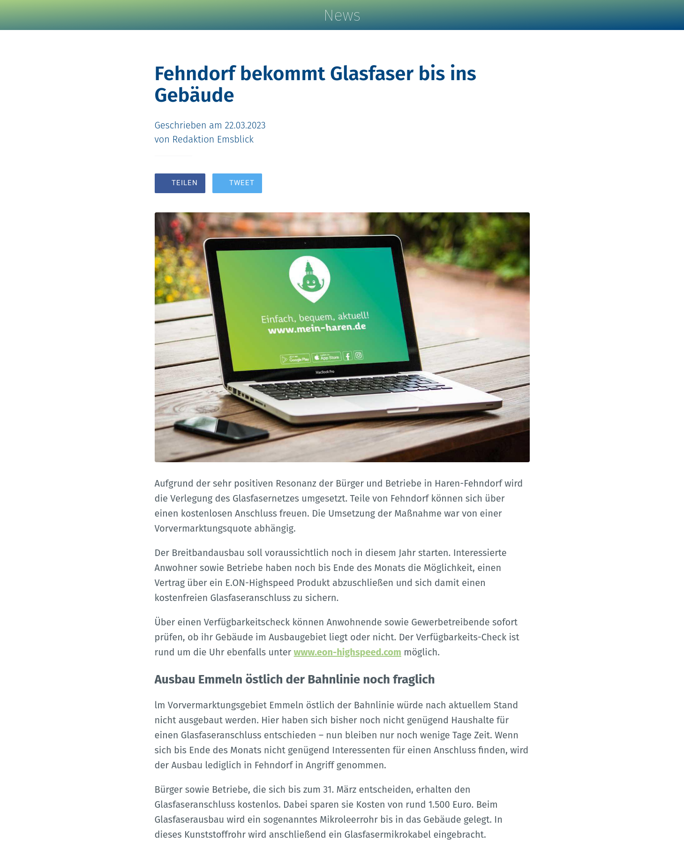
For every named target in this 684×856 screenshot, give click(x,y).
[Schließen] (18, 15)
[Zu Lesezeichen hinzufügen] (496, 184)
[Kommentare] (518, 184)
